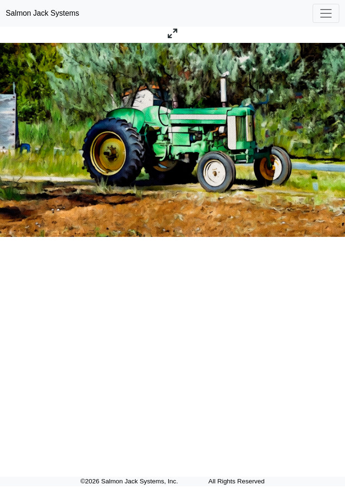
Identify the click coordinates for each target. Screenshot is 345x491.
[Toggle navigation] (326, 13)
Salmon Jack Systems (42, 13)
